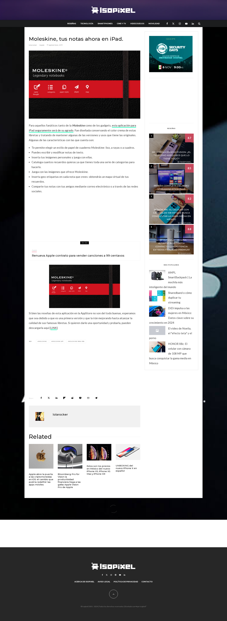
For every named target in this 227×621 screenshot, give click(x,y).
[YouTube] (186, 23)
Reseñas (71, 23)
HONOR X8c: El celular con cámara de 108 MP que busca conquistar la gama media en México (170, 353)
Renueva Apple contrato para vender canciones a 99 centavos (78, 256)
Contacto (147, 582)
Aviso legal (104, 582)
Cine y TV (121, 23)
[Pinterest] (115, 575)
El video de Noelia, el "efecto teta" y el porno (170, 333)
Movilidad (154, 23)
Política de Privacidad (126, 582)
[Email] (88, 398)
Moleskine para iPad (76, 341)
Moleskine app (57, 341)
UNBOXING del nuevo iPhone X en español (126, 468)
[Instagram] (180, 23)
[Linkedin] (193, 23)
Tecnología (86, 23)
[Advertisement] (84, 216)
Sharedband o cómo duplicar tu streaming (180, 297)
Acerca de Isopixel (84, 582)
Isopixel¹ (143, 606)
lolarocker (33, 45)
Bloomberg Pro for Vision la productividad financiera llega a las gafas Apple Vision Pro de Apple (69, 481)
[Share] (41, 398)
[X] (173, 23)
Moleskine (43, 341)
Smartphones (105, 23)
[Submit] (72, 398)
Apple (41, 45)
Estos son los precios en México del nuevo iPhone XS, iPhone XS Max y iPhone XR (98, 470)
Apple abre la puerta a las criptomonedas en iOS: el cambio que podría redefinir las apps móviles (41, 479)
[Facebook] (167, 23)
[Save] (80, 398)
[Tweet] (49, 398)
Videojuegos (137, 23)
